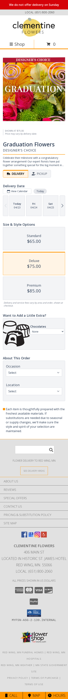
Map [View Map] (34, 695)
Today (40, 191)
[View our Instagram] (37, 536)
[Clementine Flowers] (34, 27)
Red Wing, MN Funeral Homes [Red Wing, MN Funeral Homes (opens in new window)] (23, 652)
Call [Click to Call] (11, 695)
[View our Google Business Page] (31, 536)
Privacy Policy (17, 677)
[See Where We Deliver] (34, 470)
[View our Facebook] (24, 536)
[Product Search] (34, 450)
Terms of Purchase (45, 677)
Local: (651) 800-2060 (34, 571)
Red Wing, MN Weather (16, 665)
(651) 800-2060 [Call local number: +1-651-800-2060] (44, 12)
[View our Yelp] (44, 536)
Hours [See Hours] (56, 695)
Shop (17, 44)
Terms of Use (34, 684)
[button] (34, 613)
